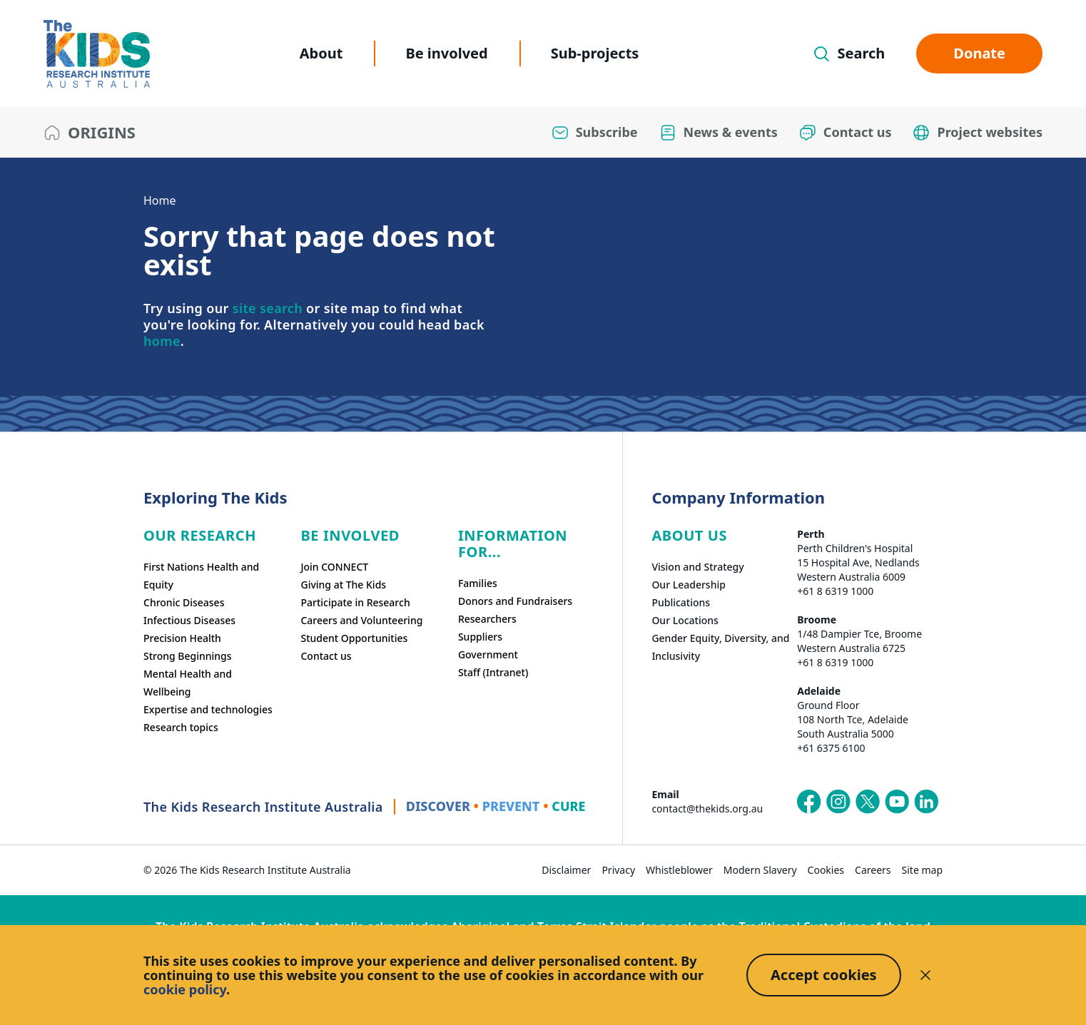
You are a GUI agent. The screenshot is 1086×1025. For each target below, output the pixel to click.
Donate (979, 53)
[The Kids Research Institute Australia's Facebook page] (809, 802)
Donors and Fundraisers (515, 601)
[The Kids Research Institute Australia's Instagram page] (838, 802)
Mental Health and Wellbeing (187, 682)
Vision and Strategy (697, 566)
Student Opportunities (353, 638)
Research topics (180, 727)
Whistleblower (679, 870)
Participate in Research (355, 602)
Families (477, 583)
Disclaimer (566, 870)
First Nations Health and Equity (201, 575)
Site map (922, 870)
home (162, 341)
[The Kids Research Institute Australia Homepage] (97, 54)
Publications (680, 602)
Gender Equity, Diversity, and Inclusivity (720, 647)
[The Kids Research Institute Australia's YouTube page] (897, 802)
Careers (872, 870)
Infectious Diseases (189, 620)
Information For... (512, 543)
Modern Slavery (760, 870)
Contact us (325, 656)
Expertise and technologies (208, 709)
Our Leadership (688, 584)
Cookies (826, 870)
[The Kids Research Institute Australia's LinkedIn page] (926, 802)
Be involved (446, 53)
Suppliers (480, 636)
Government (488, 654)
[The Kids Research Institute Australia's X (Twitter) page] (868, 802)
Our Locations (685, 620)
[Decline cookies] (925, 975)
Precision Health (182, 638)
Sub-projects (595, 53)
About (321, 53)
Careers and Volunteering (361, 620)
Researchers (487, 619)
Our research (199, 535)
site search (268, 308)
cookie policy (184, 989)
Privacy (618, 870)
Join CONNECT (334, 566)
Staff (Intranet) (493, 672)
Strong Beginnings (187, 656)
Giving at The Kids (343, 584)
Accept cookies (824, 974)
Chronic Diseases (183, 602)
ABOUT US (689, 535)
